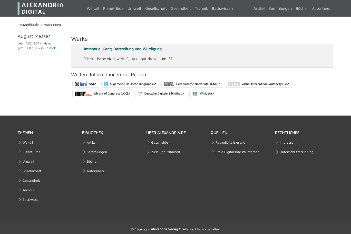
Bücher (302, 8)
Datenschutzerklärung (296, 152)
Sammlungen (280, 8)
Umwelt (134, 8)
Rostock (50, 48)
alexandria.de (28, 24)
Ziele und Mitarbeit (165, 152)
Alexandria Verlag (164, 229)
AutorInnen (322, 8)
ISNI (84, 84)
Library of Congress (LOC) (101, 94)
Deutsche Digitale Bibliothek (160, 94)
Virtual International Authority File (257, 84)
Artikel (259, 8)
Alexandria (42, 8)
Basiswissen (222, 8)
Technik (201, 8)
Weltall (93, 8)
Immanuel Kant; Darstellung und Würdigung (123, 49)
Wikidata (202, 94)
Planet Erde (113, 8)
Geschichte (159, 142)
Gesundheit (181, 8)
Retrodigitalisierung (230, 142)
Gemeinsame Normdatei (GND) (191, 84)
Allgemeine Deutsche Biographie (129, 84)
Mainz (47, 43)
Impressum (288, 142)
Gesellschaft (156, 8)
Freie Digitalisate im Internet (237, 152)
